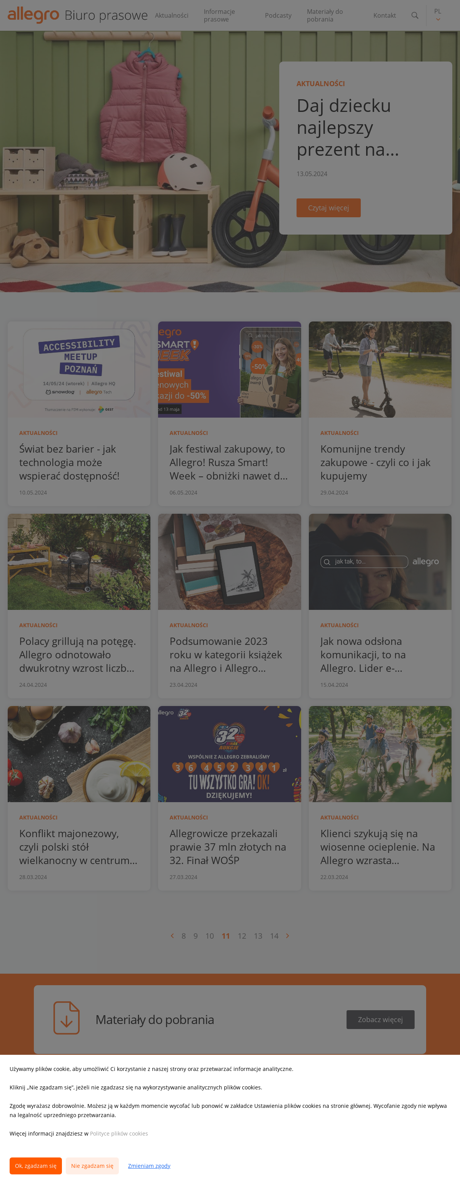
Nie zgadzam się (92, 1165)
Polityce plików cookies (119, 1133)
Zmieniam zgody (149, 1165)
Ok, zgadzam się (36, 1165)
